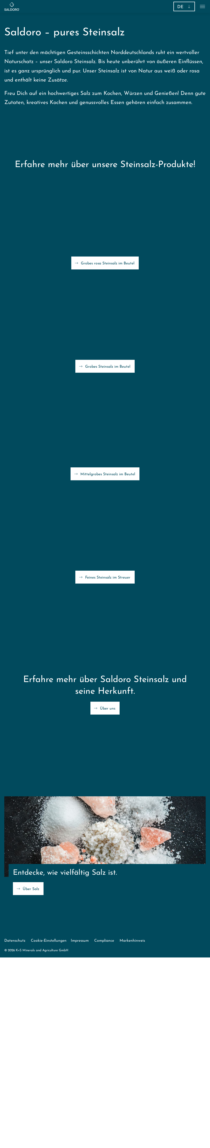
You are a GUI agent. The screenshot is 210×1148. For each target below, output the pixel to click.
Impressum (80, 941)
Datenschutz (14, 941)
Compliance (104, 941)
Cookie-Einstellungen (48, 941)
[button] (184, 6)
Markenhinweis (132, 941)
